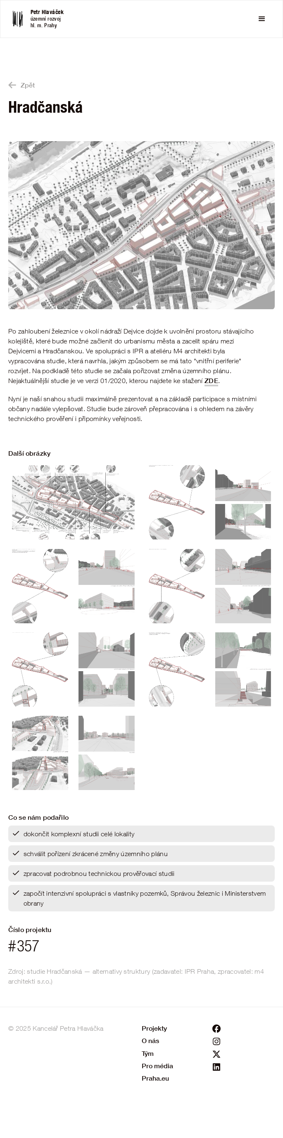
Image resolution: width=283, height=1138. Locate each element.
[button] (262, 19)
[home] (44, 19)
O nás (150, 1040)
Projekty (154, 1028)
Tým (148, 1053)
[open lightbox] (141, 225)
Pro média (157, 1066)
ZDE (211, 380)
